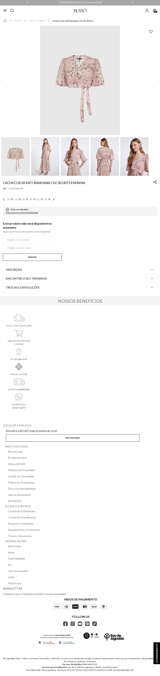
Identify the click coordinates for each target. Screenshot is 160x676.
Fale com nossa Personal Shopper (22, 212)
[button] (80, 81)
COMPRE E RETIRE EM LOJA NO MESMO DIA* (80, 2)
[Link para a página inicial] (5, 20)
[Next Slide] (133, 3)
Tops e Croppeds (37, 20)
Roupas (18, 20)
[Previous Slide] (27, 3)
